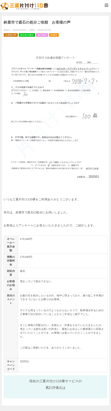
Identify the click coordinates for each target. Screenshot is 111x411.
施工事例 (42, 35)
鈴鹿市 (54, 35)
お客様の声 (10, 35)
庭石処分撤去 (26, 35)
